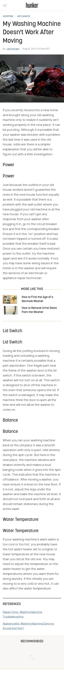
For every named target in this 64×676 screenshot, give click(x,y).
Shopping (8, 16)
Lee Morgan (12, 49)
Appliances (23, 16)
